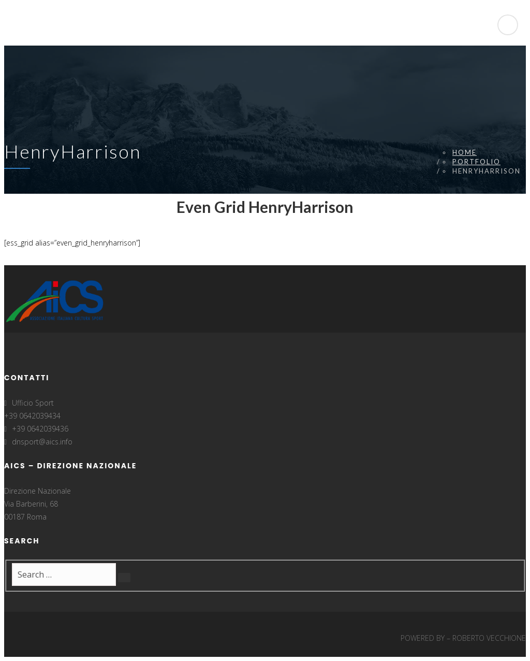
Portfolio (476, 161)
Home (464, 152)
